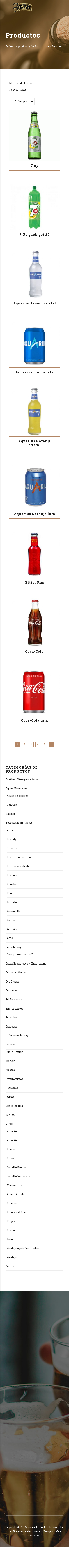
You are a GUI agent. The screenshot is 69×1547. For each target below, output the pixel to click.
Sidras (10, 1097)
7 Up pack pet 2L (34, 234)
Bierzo (11, 1149)
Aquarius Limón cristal (34, 303)
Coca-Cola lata (34, 720)
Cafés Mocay (13, 947)
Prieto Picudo (15, 1194)
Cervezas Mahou (16, 972)
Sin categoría (14, 1106)
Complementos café (20, 954)
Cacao (9, 938)
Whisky (12, 929)
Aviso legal (31, 1527)
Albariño (12, 1140)
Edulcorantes (14, 999)
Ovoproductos (14, 1079)
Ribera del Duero (17, 1212)
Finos (10, 1158)
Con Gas (12, 804)
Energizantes (14, 1008)
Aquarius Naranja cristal (34, 443)
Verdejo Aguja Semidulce (23, 1248)
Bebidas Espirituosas (19, 822)
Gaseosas (11, 1026)
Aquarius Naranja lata (34, 514)
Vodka (11, 920)
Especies (11, 1017)
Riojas (11, 1221)
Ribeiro (12, 1203)
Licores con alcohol (19, 857)
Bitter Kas (34, 582)
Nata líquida (15, 1052)
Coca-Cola (34, 651)
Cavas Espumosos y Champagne (26, 963)
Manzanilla (14, 1185)
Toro (10, 1239)
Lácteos (10, 1044)
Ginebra (12, 848)
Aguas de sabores (17, 795)
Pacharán (13, 875)
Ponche (12, 884)
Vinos (9, 1123)
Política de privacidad (51, 1527)
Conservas (12, 990)
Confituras (12, 981)
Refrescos (12, 1088)
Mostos (10, 1070)
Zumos (10, 1266)
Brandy (11, 839)
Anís (10, 830)
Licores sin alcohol (19, 866)
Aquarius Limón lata (34, 372)
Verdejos (12, 1257)
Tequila (12, 902)
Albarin (12, 1131)
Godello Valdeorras (19, 1176)
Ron (9, 893)
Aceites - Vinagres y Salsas (23, 779)
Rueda (11, 1230)
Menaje (10, 1061)
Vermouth (13, 911)
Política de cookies (20, 1531)
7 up (34, 165)
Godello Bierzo (16, 1167)
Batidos (10, 813)
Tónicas (11, 1115)
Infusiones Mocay (17, 1035)
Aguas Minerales (16, 788)
